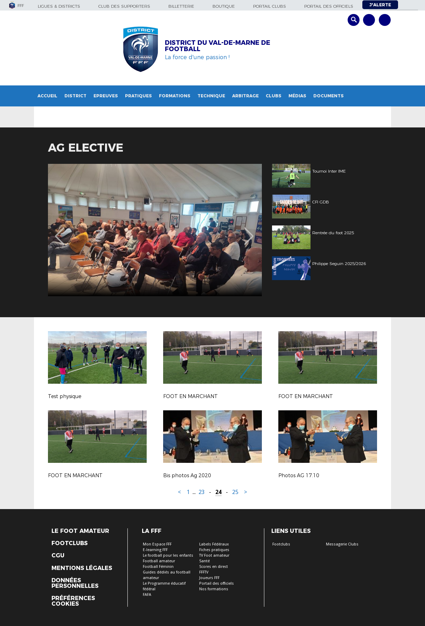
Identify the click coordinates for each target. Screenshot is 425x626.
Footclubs (69, 543)
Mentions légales (81, 568)
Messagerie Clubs (342, 544)
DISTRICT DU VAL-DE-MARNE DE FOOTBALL (217, 46)
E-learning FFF (155, 550)
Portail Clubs (269, 6)
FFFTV (203, 572)
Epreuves (105, 95)
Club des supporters (124, 6)
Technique (211, 95)
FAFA (147, 594)
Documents (328, 95)
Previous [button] (60, 231)
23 (201, 492)
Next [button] (249, 231)
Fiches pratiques (214, 550)
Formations (174, 95)
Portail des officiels (328, 6)
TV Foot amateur (214, 555)
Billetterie (181, 6)
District (75, 95)
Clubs (273, 95)
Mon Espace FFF (157, 544)
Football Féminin (158, 566)
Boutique (223, 6)
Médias (297, 95)
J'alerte (380, 4)
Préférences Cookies (73, 601)
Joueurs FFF (209, 578)
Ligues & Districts (59, 6)
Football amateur (159, 561)
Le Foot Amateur (80, 531)
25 (235, 492)
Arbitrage (245, 95)
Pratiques (138, 95)
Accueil (47, 95)
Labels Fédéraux (214, 544)
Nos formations (213, 589)
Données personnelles (74, 583)
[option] (155, 230)
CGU (57, 555)
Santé (204, 561)
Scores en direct (213, 566)
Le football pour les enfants (168, 555)
